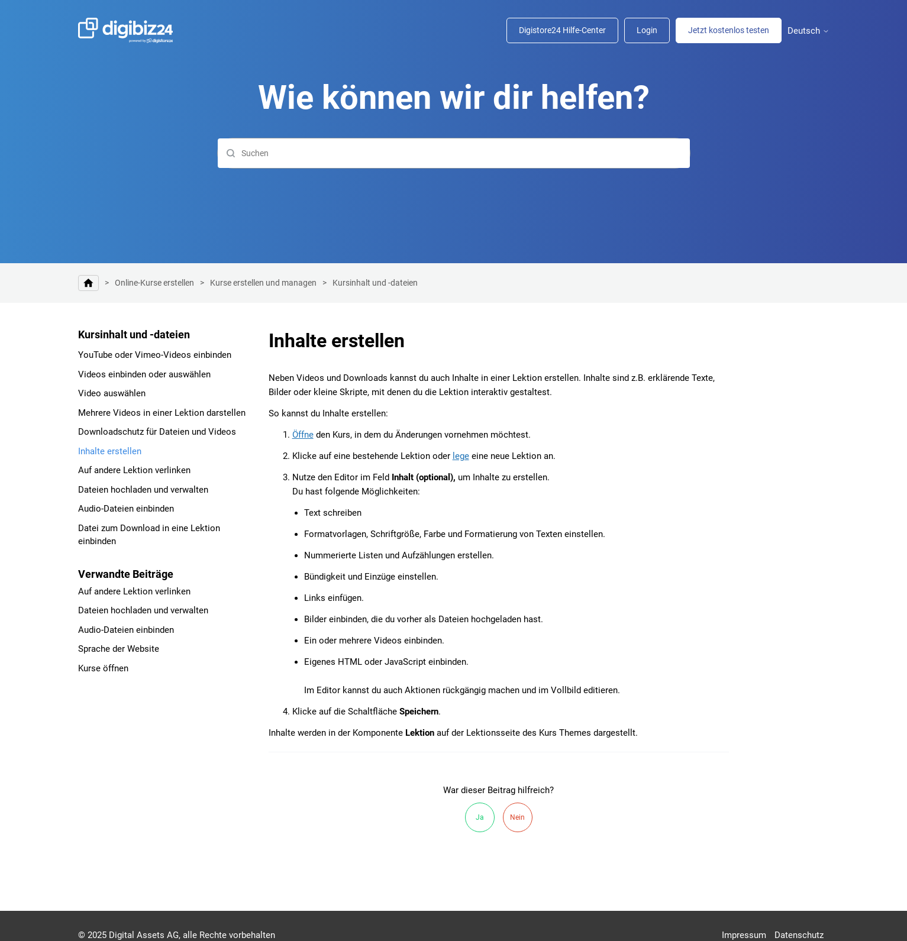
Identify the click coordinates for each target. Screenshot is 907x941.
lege (461, 456)
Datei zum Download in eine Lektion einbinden (149, 535)
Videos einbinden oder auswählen (144, 374)
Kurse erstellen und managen (263, 282)
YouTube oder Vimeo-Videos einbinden (154, 355)
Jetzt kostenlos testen (728, 30)
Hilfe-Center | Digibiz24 (88, 283)
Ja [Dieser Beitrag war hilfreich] (480, 817)
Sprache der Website (118, 648)
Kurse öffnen (103, 668)
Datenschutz (799, 935)
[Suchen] (454, 153)
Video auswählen (112, 393)
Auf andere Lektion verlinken (134, 470)
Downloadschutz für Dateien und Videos (157, 431)
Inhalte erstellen (109, 451)
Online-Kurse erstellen (154, 282)
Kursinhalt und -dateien (375, 282)
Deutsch (808, 31)
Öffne (303, 434)
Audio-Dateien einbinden (126, 508)
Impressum (744, 935)
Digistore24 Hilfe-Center (562, 30)
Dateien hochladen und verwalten (143, 489)
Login (647, 30)
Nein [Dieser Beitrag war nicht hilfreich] (517, 817)
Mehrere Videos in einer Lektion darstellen (162, 413)
